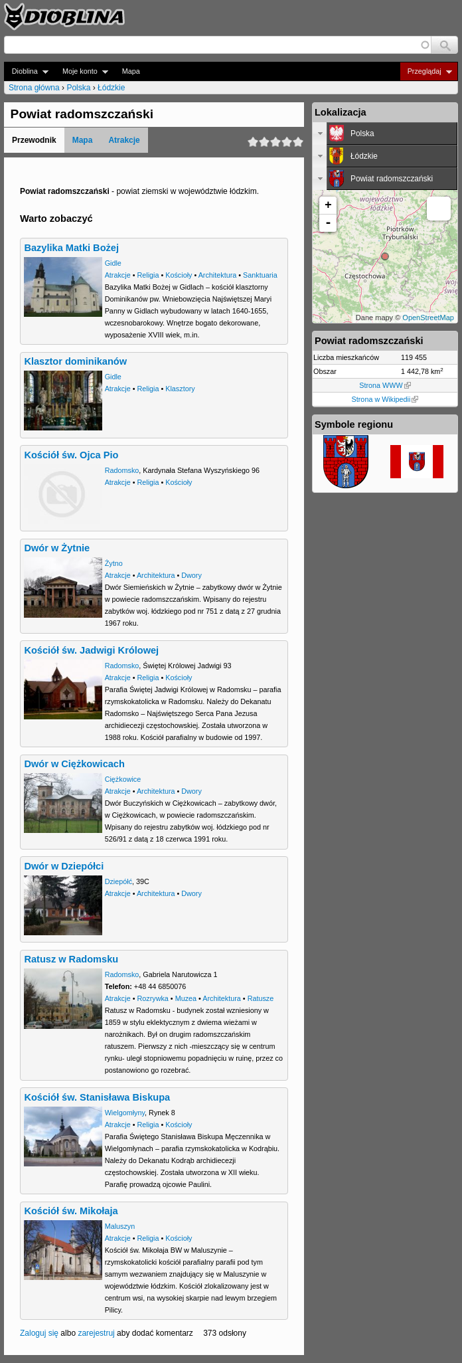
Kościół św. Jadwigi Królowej (91, 650)
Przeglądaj (426, 71)
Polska (78, 87)
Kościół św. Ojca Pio (71, 455)
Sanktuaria (260, 275)
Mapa (131, 71)
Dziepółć (118, 881)
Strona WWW (384, 385)
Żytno (114, 563)
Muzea (185, 998)
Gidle (113, 263)
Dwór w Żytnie (57, 548)
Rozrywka (152, 998)
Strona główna (34, 87)
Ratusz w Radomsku (71, 959)
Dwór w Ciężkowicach (74, 764)
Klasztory (179, 389)
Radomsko (122, 470)
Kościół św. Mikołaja (70, 1211)
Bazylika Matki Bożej (71, 247)
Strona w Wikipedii (385, 399)
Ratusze (261, 998)
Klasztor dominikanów (75, 361)
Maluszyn (120, 1226)
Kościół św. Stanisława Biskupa (97, 1097)
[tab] (385, 133)
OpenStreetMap (428, 317)
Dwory (191, 575)
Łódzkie (111, 87)
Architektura (217, 275)
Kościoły (178, 275)
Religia (148, 275)
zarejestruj (96, 1333)
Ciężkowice (123, 779)
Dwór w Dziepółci (64, 866)
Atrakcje (123, 140)
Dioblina (26, 71)
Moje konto (81, 71)
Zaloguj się (39, 1333)
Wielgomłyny (125, 1113)
